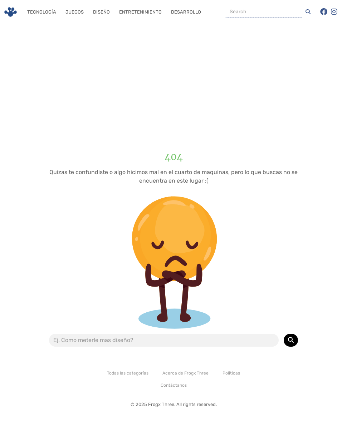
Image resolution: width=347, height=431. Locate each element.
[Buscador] (263, 12)
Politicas (231, 373)
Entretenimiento (140, 12)
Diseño (101, 12)
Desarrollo (186, 12)
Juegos (74, 12)
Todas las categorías (127, 373)
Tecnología (41, 12)
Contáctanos (174, 385)
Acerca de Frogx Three (185, 373)
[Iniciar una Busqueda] (308, 12)
